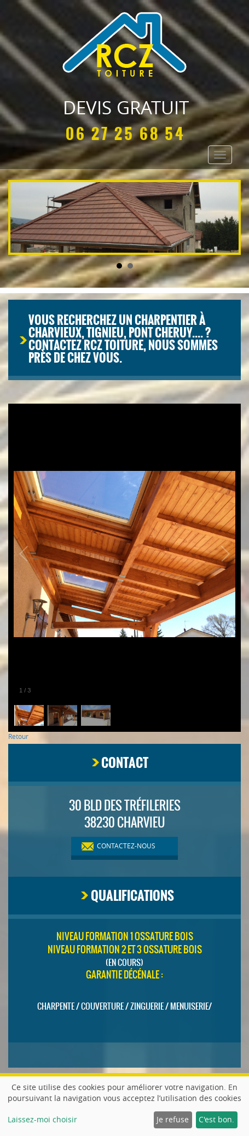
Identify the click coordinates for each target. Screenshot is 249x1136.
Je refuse (173, 1119)
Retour (18, 736)
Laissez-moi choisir (42, 1119)
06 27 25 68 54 (126, 134)
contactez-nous (126, 845)
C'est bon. (216, 1119)
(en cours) (124, 962)
